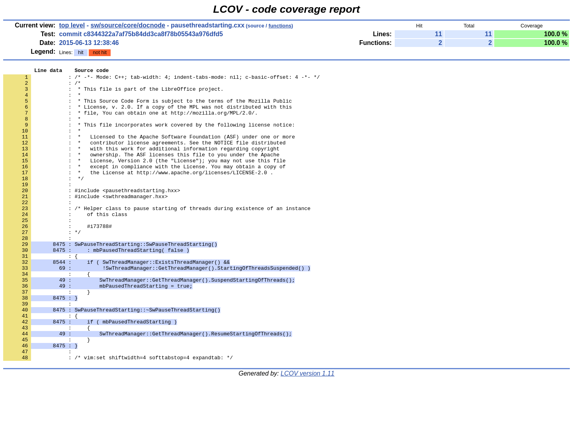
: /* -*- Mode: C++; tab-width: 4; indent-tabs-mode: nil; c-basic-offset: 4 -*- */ (161, 79)
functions (280, 26)
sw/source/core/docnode (128, 25)
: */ (42, 265)
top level (72, 25)
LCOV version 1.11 (307, 431)
